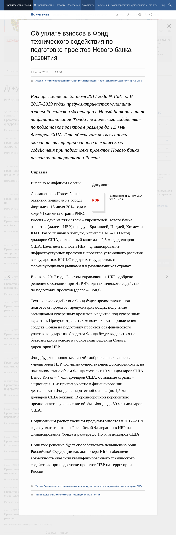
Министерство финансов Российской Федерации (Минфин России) (68, 495)
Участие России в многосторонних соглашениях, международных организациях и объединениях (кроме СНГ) (88, 81)
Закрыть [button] (171, 28)
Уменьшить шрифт (117, 14)
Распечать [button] (140, 14)
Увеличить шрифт (128, 14)
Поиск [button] (170, 5)
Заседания (73, 5)
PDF (95, 200)
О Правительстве (44, 5)
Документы (88, 5)
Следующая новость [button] (9, 276)
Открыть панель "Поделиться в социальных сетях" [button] (151, 14)
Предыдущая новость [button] (167, 276)
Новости (60, 5)
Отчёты (153, 5)
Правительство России (18, 5)
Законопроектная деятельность (129, 5)
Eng (163, 5)
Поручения (102, 5)
